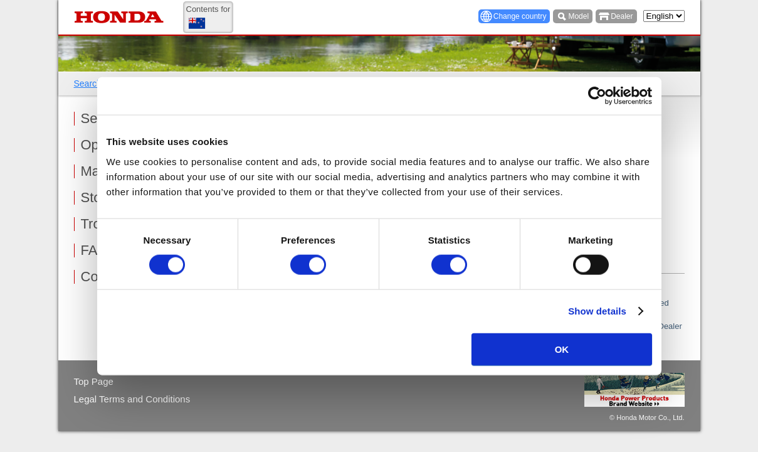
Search (88, 83)
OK (562, 348)
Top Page (93, 381)
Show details (597, 311)
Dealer (622, 16)
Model (578, 16)
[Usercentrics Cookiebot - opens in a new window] (597, 96)
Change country (520, 16)
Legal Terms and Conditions (132, 399)
